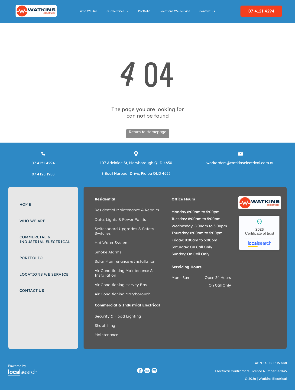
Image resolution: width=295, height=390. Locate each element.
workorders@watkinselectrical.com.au (240, 162)
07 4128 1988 (43, 174)
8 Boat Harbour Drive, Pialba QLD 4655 (136, 173)
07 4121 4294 (43, 163)
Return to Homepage (147, 131)
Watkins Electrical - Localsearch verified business (259, 233)
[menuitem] (88, 11)
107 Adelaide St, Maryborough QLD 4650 (136, 162)
